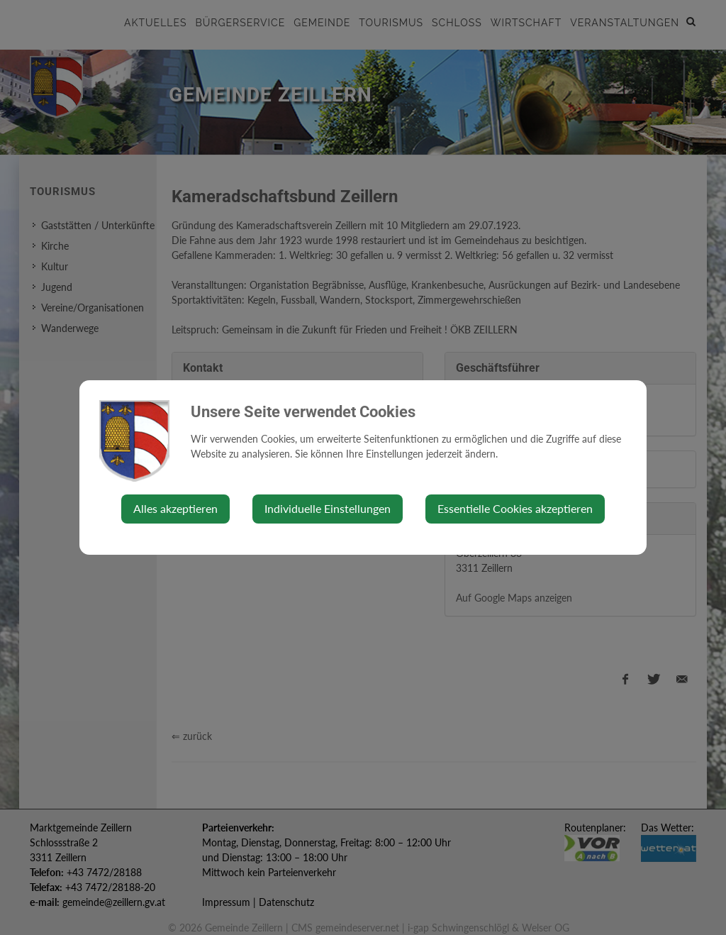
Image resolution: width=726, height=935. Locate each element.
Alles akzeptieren (175, 508)
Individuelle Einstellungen (327, 508)
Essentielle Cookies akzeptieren (515, 508)
